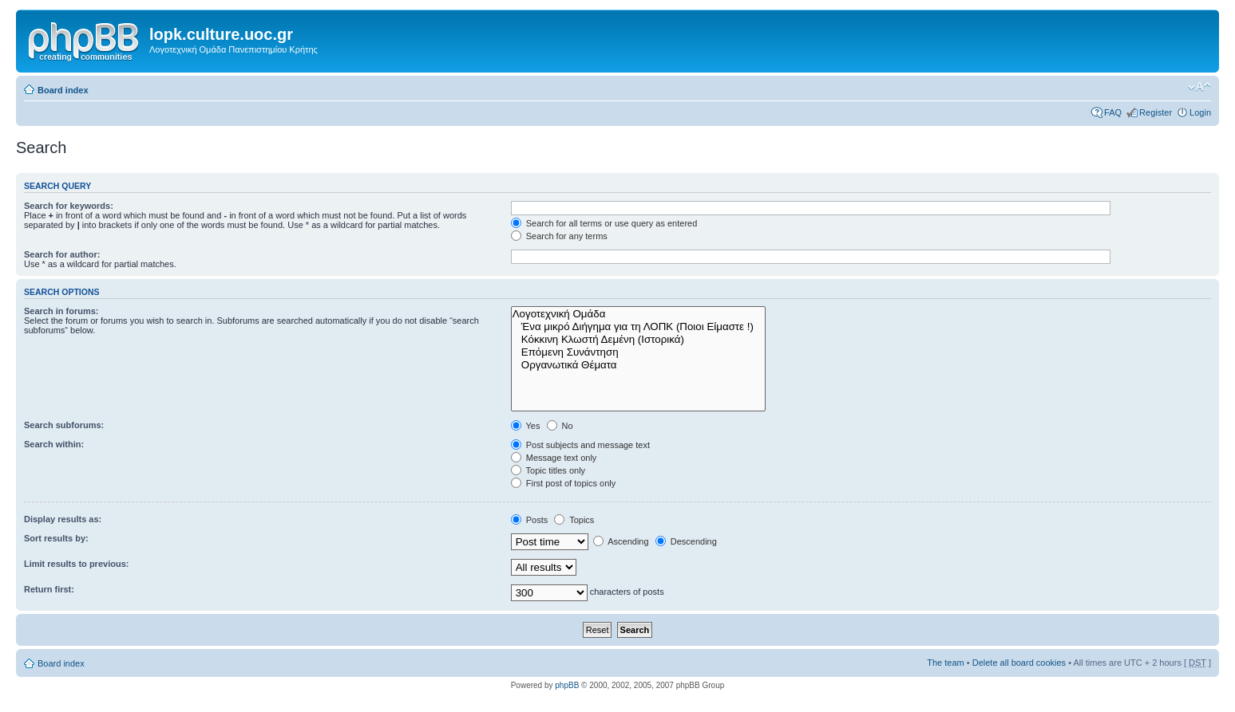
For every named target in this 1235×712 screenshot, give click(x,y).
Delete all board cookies (1019, 662)
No (560, 426)
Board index (63, 90)
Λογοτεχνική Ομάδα (639, 314)
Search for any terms (559, 236)
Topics (574, 520)
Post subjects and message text (580, 445)
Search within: (54, 444)
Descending (686, 541)
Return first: (49, 589)
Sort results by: (56, 538)
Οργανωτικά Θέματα (639, 365)
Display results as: (62, 519)
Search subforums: (64, 425)
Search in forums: (61, 311)
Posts (529, 520)
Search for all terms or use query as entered (604, 223)
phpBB (567, 685)
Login (1200, 112)
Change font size (1199, 87)
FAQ (1113, 112)
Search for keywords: (68, 205)
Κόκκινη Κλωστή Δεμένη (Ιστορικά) (639, 339)
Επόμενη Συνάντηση (639, 352)
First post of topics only (563, 483)
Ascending (621, 541)
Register (1155, 112)
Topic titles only (548, 470)
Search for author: (62, 254)
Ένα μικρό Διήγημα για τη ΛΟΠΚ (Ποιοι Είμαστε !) (639, 327)
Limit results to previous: (76, 563)
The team (945, 662)
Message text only (554, 457)
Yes (525, 426)
